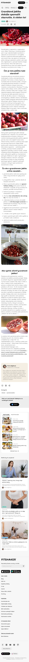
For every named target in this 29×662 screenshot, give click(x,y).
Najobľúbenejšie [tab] (15, 414)
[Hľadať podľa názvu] (2, 8)
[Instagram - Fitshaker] (6, 644)
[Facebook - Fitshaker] (2, 644)
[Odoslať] (23, 566)
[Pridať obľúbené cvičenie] (8, 24)
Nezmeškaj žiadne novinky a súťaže (10, 563)
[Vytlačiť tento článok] (11, 24)
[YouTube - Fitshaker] (10, 644)
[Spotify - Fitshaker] (14, 644)
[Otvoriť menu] (27, 3)
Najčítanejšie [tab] (6, 414)
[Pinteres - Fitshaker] (17, 644)
